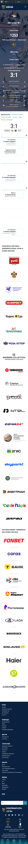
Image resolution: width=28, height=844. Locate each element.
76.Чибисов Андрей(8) (9, 231)
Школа (3, 764)
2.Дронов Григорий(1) (10, 179)
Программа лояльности (7, 746)
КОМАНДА (5, 720)
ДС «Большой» (5, 712)
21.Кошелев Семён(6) (10, 143)
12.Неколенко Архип (10, 152)
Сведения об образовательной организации (12, 772)
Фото (3, 781)
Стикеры (4, 751)
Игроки (3, 724)
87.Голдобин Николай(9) (9, 177)
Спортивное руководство (7, 729)
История (4, 707)
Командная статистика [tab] (17, 114)
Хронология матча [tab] (5, 114)
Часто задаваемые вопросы (8, 768)
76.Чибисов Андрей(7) (9, 141)
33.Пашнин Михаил (10, 195)
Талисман (4, 727)
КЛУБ (4, 705)
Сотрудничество (5, 711)
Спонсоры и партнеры (7, 709)
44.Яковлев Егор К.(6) (11, 145)
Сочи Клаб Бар (5, 757)
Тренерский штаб (6, 722)
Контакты (4, 714)
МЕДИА (4, 777)
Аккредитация (5, 787)
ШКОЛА (4, 762)
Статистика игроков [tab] (6, 117)
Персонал (4, 725)
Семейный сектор (6, 755)
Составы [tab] (15, 117)
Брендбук (4, 789)
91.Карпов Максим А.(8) (10, 180)
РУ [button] (25, 6)
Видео (3, 783)
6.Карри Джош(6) (6, 233)
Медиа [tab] (20, 117)
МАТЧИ (4, 735)
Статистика (4, 738)
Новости (4, 779)
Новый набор (5, 770)
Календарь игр (5, 737)
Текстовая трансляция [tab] (6, 119)
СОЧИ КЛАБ (6, 744)
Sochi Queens (5, 748)
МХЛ (3, 794)
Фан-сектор (4, 749)
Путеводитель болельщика (8, 753)
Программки (5, 785)
